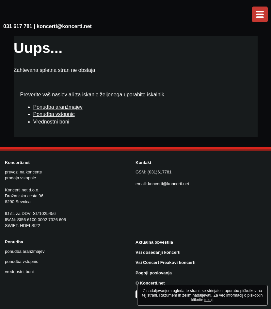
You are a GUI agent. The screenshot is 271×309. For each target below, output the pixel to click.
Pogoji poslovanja (154, 272)
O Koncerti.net (150, 283)
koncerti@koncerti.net (64, 26)
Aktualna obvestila (154, 242)
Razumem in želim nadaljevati (185, 295)
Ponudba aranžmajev (58, 107)
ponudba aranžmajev (24, 251)
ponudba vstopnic (21, 261)
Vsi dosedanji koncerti (158, 252)
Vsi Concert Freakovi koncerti (166, 262)
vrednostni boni (19, 271)
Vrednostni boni (51, 121)
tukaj (208, 300)
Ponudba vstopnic (54, 114)
